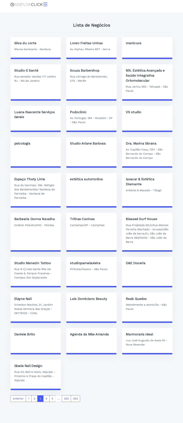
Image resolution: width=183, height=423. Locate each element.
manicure (133, 43)
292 (66, 399)
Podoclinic (78, 112)
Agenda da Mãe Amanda (89, 335)
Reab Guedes (136, 299)
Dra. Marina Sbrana (141, 144)
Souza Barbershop (84, 71)
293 (75, 399)
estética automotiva (86, 179)
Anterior (18, 399)
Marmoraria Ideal (139, 335)
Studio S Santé (26, 71)
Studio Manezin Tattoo (32, 263)
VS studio (133, 112)
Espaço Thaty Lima (29, 179)
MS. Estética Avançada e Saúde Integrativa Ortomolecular (145, 76)
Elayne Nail (23, 299)
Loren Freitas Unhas (86, 43)
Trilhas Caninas (82, 219)
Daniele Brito (24, 335)
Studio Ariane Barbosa (88, 144)
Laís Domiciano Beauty (88, 299)
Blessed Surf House (141, 219)
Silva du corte (25, 43)
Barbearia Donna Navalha (34, 219)
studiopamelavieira (85, 263)
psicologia (22, 144)
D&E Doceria (135, 263)
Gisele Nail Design (28, 366)
